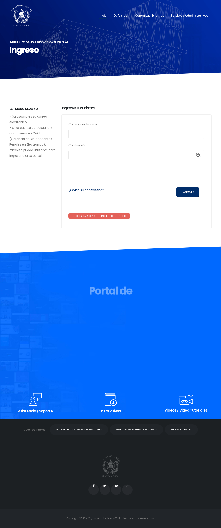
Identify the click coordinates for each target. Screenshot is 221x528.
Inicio (103, 15)
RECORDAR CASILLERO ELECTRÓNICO (99, 216)
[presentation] (101, 172)
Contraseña (77, 145)
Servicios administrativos (189, 15)
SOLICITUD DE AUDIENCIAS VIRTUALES (79, 429)
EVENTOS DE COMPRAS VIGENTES (136, 429)
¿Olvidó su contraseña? (86, 190)
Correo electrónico (82, 124)
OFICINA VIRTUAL (181, 429)
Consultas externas (149, 15)
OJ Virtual (120, 15)
